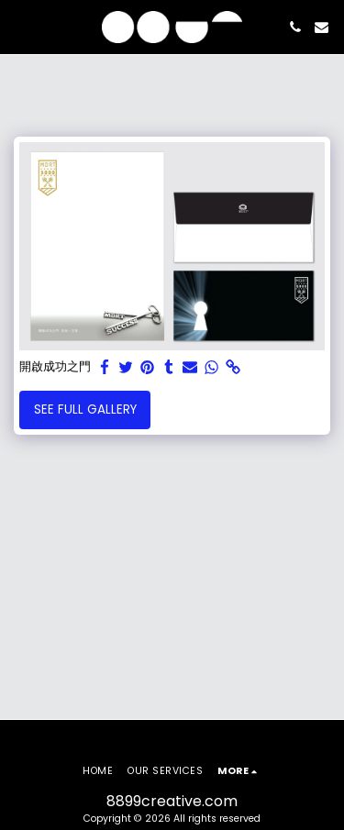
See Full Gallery (85, 409)
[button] (20, 26)
